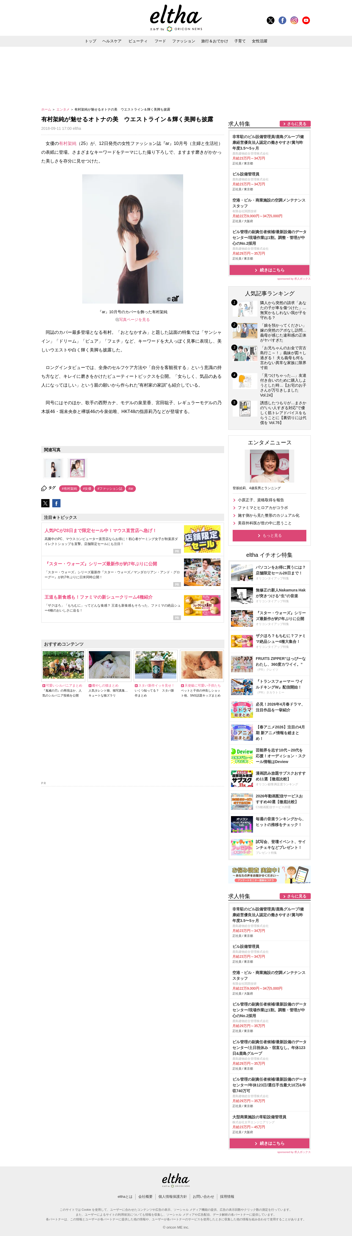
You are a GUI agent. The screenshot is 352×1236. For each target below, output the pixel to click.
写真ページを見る (134, 319)
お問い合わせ (203, 1196)
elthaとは (125, 1196)
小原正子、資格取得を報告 (261, 500)
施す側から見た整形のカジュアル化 (268, 515)
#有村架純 (69, 489)
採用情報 (227, 1196)
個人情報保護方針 (172, 1196)
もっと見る (272, 535)
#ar (130, 489)
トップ (90, 41)
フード (160, 41)
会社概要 (145, 1196)
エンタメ (63, 109)
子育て (240, 41)
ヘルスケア (112, 41)
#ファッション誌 (109, 489)
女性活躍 (259, 41)
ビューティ (138, 41)
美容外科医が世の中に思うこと (265, 523)
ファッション (183, 41)
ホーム (46, 109)
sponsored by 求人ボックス (294, 278)
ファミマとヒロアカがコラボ (263, 507)
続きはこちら (272, 270)
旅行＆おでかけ (214, 41)
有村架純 (67, 143)
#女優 (87, 489)
